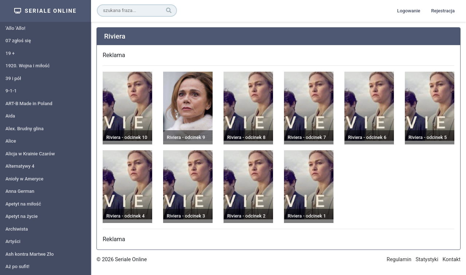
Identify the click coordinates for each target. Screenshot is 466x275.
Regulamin (399, 259)
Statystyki (427, 259)
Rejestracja (443, 10)
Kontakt (451, 259)
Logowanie (408, 10)
